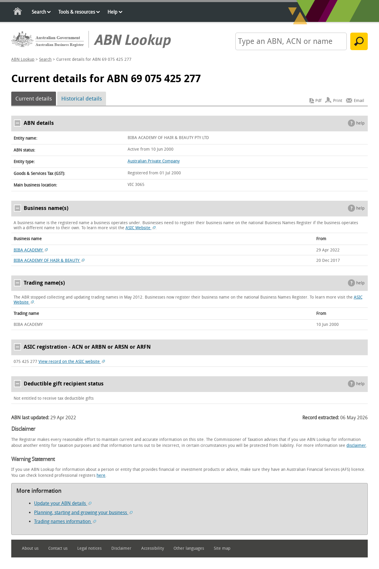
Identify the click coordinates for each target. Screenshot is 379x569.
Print (337, 100)
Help (112, 12)
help (360, 123)
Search (39, 12)
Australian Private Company (154, 161)
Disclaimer (121, 548)
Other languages (189, 548)
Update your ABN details (62, 503)
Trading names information (65, 521)
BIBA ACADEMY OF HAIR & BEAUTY (49, 260)
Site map (222, 548)
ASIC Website (141, 227)
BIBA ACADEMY (31, 250)
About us (30, 548)
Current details (33, 98)
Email (359, 100)
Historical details (81, 98)
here (101, 475)
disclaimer (356, 445)
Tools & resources (76, 12)
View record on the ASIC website (71, 361)
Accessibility (152, 548)
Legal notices (89, 548)
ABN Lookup (22, 59)
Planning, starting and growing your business (83, 512)
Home (18, 12)
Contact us (58, 548)
